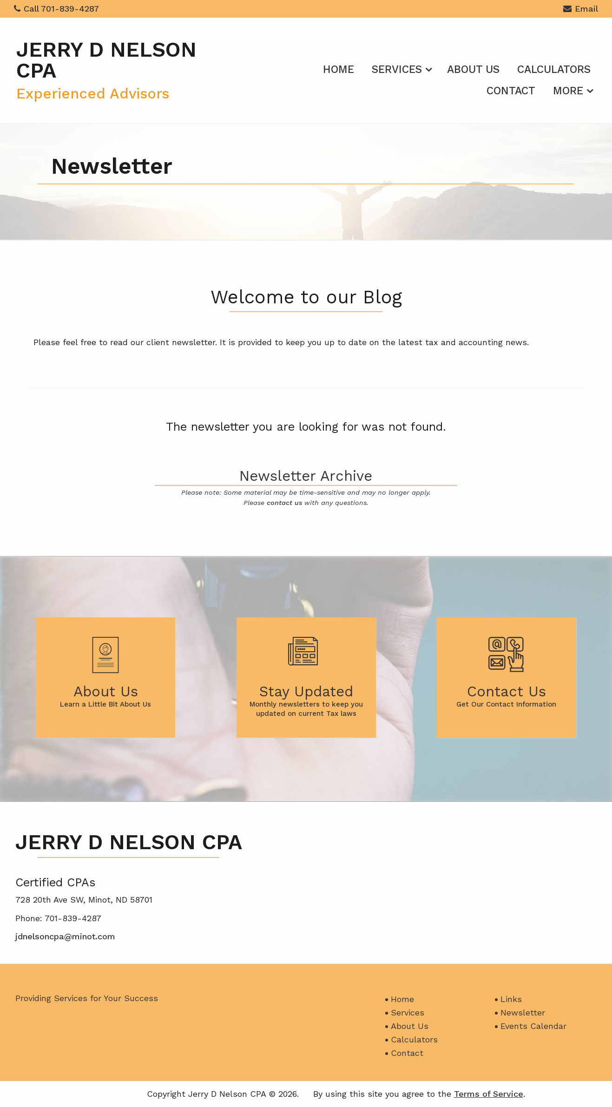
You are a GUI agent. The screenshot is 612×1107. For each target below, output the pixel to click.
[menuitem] (339, 68)
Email (580, 10)
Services (397, 69)
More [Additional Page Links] (568, 91)
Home (338, 69)
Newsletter (522, 1012)
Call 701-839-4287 (56, 8)
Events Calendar (533, 1026)
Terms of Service (488, 1094)
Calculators (554, 69)
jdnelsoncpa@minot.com (65, 936)
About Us (473, 69)
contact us (284, 502)
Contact (511, 91)
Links (511, 999)
